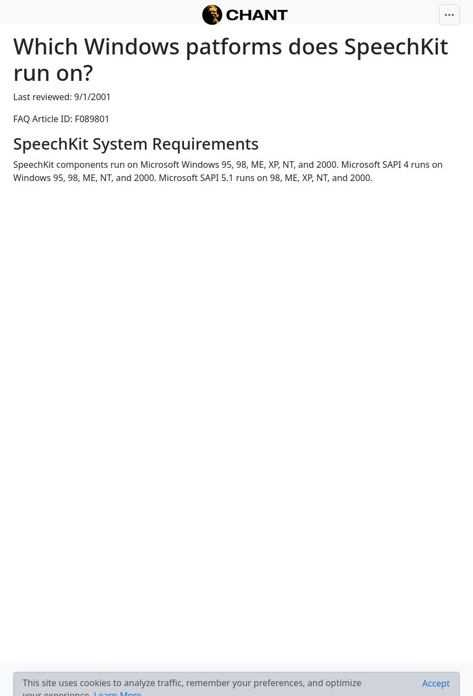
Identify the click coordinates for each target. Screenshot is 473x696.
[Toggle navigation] (449, 14)
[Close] (436, 683)
